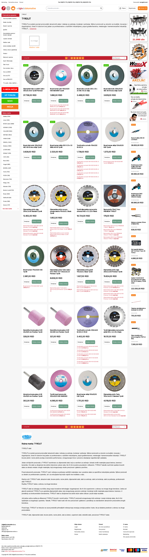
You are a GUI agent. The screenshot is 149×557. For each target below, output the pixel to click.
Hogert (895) (6, 164)
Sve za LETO (6, 75)
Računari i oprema (8, 57)
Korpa (76, 534)
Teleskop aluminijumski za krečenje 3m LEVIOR (138, 309)
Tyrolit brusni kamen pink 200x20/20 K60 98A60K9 (58, 395)
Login (76, 527)
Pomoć (21, 2)
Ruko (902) (6, 160)
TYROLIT (24, 14)
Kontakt (125, 529)
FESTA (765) (6, 175)
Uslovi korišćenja (104, 532)
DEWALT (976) (7, 153)
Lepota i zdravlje (7, 38)
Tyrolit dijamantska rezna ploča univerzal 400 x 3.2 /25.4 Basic (87, 210)
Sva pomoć (102, 529)
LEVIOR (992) (6, 149)
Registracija (77, 529)
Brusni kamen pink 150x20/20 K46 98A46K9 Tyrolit (59, 90)
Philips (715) (6, 183)
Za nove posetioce (104, 527)
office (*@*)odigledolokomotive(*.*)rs (15, 551)
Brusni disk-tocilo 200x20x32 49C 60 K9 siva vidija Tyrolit (113, 90)
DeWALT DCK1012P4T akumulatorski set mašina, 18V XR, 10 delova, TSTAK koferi (138, 280)
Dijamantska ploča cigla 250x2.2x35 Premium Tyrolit (113, 271)
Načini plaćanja (103, 534)
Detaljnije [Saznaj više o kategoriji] (33, 29)
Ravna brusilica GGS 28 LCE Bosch (137, 138)
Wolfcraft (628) (7, 197)
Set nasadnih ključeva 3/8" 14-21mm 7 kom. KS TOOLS (138, 251)
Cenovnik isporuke (128, 532)
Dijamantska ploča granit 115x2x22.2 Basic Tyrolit (85, 271)
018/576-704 (71, 2)
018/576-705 (78, 2)
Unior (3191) (6, 120)
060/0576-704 (87, 2)
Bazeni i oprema (7, 26)
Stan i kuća (6, 64)
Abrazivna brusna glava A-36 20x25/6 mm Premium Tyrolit (32, 395)
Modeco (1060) (7, 146)
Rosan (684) (6, 194)
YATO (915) (6, 157)
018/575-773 (63, 2)
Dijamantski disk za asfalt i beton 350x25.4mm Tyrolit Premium (33, 90)
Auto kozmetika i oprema (9, 18)
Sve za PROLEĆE (7, 79)
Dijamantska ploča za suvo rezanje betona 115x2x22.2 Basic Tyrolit (60, 211)
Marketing (4, 2)
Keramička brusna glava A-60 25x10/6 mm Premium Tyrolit (59, 331)
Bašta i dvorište (7, 22)
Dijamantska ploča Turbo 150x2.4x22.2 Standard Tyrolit (113, 395)
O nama (125, 527)
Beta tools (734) (7, 179)
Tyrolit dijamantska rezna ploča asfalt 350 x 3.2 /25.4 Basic (114, 331)
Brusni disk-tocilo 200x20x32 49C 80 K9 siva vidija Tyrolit (32, 146)
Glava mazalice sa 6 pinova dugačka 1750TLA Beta (138, 337)
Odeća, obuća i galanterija (10, 50)
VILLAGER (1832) (7, 131)
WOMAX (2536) (7, 127)
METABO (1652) (7, 135)
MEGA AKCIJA (10, 89)
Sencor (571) (6, 205)
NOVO (9, 101)
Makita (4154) (6, 116)
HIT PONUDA (10, 95)
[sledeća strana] (83, 58)
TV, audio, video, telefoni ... (10, 83)
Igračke (5, 29)
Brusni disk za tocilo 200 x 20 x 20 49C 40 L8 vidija (87, 90)
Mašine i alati (6, 42)
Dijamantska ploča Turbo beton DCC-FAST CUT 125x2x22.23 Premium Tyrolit (60, 272)
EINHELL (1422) (7, 142)
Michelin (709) (7, 186)
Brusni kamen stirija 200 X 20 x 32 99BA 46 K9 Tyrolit (61, 146)
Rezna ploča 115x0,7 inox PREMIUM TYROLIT (112, 210)
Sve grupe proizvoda (129, 537)
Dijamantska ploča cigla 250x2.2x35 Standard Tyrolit (32, 210)
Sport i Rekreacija (7, 61)
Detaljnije (26, 100)
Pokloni (5, 53)
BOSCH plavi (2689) (8, 123)
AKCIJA (10, 107)
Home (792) (6, 172)
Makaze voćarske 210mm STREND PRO (138, 223)
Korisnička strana (13, 2)
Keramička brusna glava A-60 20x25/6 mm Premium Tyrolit (32, 331)
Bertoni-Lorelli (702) (8, 190)
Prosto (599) (6, 201)
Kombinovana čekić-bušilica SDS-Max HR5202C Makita (137, 166)
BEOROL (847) (7, 168)
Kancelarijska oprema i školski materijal (9, 34)
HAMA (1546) (6, 138)
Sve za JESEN (7, 72)
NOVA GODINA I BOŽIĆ (9, 46)
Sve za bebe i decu (8, 68)
